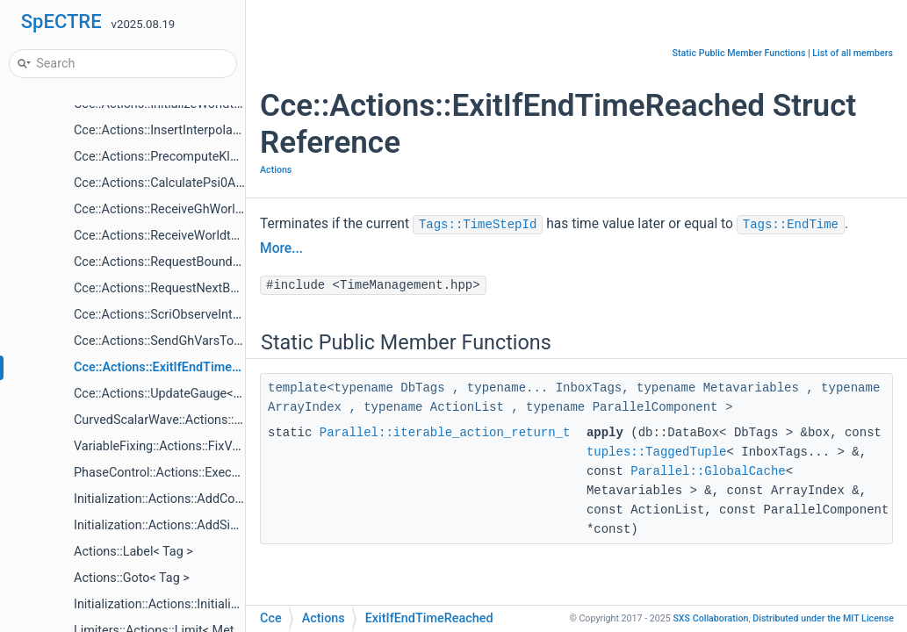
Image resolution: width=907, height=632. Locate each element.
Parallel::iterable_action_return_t (445, 433)
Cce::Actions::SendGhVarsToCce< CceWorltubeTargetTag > (238, 341)
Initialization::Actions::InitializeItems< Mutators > (210, 604)
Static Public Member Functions (739, 53)
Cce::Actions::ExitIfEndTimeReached (177, 367)
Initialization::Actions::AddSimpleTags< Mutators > (215, 525)
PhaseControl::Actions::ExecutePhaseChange (201, 472)
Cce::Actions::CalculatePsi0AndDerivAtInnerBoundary (223, 183)
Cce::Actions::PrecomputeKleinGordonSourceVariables (226, 156)
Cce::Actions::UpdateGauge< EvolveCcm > (191, 393)
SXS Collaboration (710, 618)
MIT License (823, 618)
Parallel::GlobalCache (707, 471)
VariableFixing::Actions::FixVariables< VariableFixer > (221, 446)
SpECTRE (61, 21)
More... (281, 248)
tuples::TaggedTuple (657, 452)
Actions (276, 170)
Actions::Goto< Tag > (132, 578)
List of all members (852, 53)
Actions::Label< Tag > (133, 551)
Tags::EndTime (791, 225)
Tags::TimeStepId (477, 225)
